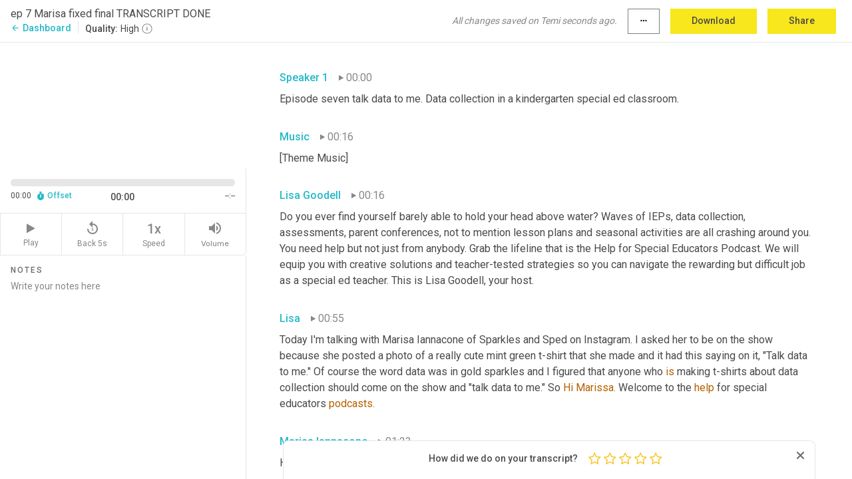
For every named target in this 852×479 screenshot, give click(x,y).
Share (802, 20)
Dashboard (41, 28)
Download (714, 20)
